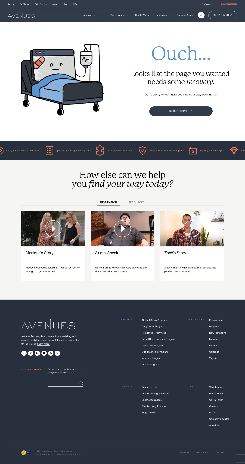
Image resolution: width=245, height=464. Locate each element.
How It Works (142, 15)
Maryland (214, 326)
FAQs (212, 412)
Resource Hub (149, 387)
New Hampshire (216, 333)
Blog (65, 4)
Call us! (229, 4)
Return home (178, 111)
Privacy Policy (219, 453)
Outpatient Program (153, 345)
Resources (163, 15)
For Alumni (24, 4)
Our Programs (119, 15)
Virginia (213, 358)
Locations (88, 15)
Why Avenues (40, 4)
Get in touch (221, 15)
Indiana (213, 345)
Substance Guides (152, 400)
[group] (53, 246)
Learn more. (43, 344)
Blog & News (149, 412)
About (55, 4)
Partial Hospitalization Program (154, 339)
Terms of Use (184, 453)
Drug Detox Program (153, 326)
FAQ (75, 4)
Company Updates (216, 419)
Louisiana (214, 339)
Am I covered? (207, 4)
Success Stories (185, 15)
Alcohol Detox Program (154, 320)
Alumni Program (150, 364)
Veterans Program (151, 358)
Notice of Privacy (201, 453)
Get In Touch (216, 400)
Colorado (214, 352)
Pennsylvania (216, 320)
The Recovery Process (154, 406)
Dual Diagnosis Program (154, 352)
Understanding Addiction (154, 393)
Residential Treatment (154, 333)
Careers (11, 4)
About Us (214, 425)
